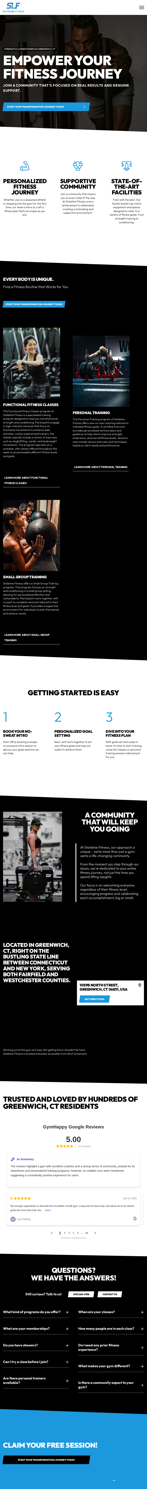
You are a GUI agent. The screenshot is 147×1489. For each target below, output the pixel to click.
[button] (36, 1312)
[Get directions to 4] (94, 999)
